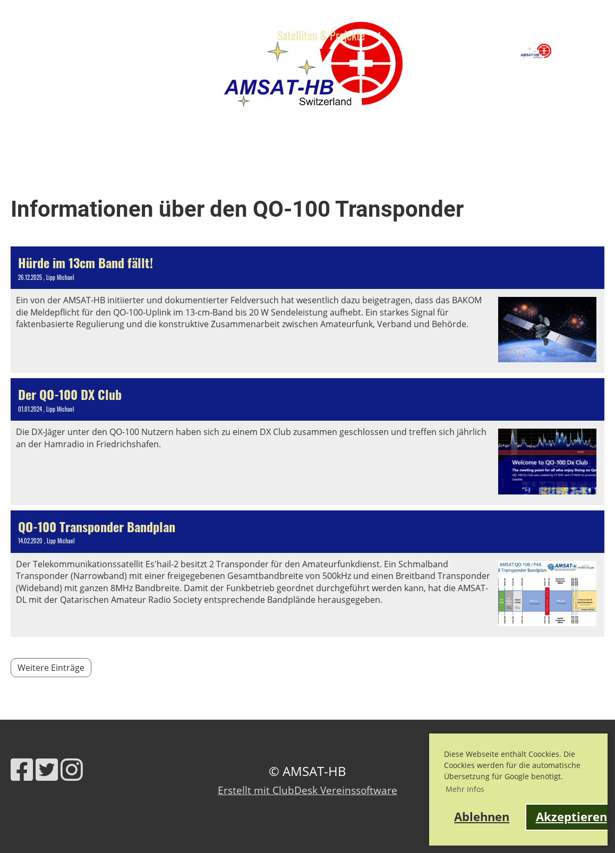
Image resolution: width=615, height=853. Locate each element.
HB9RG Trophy (47, 61)
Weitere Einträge (51, 667)
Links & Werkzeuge (146, 61)
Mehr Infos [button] (465, 789)
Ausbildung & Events (206, 35)
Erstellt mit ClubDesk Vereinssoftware (307, 790)
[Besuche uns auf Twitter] (47, 769)
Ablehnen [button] (481, 816)
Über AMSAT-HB (50, 35)
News (124, 35)
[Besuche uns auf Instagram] (72, 769)
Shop (270, 61)
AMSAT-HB (583, 50)
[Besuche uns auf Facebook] (22, 769)
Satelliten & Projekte (328, 35)
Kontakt (223, 61)
